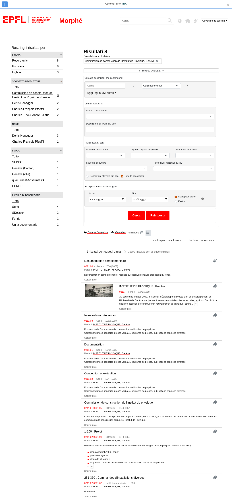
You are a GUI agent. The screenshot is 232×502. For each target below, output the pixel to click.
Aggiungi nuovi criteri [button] (100, 92)
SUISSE (35, 162)
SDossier (35, 213)
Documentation (94, 344)
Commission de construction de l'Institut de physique (118, 402)
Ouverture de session (213, 20)
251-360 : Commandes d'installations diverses (114, 477)
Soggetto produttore (26, 81)
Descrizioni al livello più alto (104, 176)
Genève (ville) (35, 174)
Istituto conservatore (96, 110)
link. (124, 3)
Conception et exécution (100, 373)
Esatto (181, 201)
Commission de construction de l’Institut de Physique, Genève (35, 95)
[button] (188, 20)
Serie (35, 207)
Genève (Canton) (35, 168)
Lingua (16, 54)
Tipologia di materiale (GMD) (168, 162)
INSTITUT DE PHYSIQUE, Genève (111, 269)
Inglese (35, 72)
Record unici (35, 61)
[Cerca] (143, 20)
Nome (15, 124)
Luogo (16, 150)
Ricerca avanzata (151, 70)
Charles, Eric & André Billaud (35, 115)
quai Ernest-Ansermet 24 (35, 180)
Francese (35, 66)
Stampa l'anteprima (96, 232)
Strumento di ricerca (185, 149)
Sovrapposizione (187, 196)
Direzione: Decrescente (201, 240)
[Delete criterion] (187, 85)
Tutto (15, 87)
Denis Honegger (35, 103)
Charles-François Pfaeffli (35, 109)
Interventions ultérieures (100, 315)
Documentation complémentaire (105, 260)
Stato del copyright (96, 162)
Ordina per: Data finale (166, 240)
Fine (134, 193)
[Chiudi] (228, 5)
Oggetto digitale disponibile (145, 149)
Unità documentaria (35, 225)
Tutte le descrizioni (134, 176)
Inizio (91, 193)
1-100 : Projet (93, 431)
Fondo (35, 219)
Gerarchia (118, 232)
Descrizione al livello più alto (101, 123)
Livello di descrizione (26, 195)
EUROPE (35, 186)
